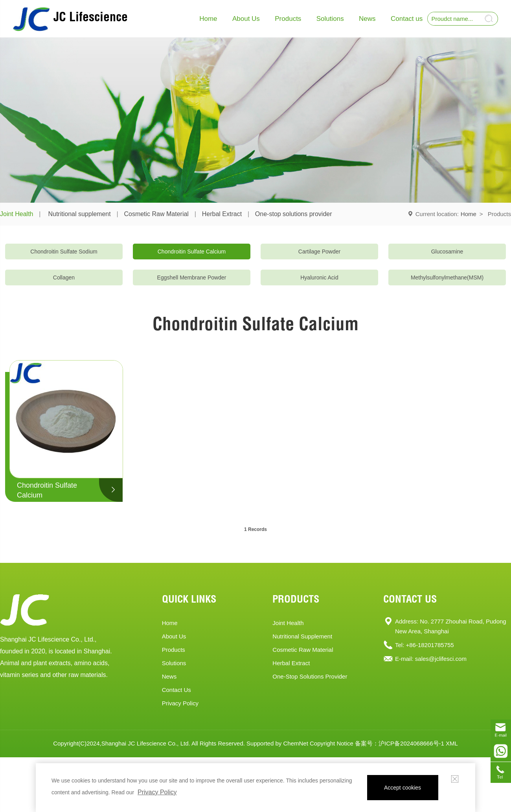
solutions (174, 663)
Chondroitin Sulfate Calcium (192, 251)
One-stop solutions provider (293, 214)
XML (452, 743)
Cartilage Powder (319, 251)
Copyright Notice (331, 743)
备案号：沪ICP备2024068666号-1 (399, 743)
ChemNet (295, 743)
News (367, 18)
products (173, 649)
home (170, 623)
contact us (176, 689)
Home (208, 18)
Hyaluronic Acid (319, 277)
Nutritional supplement (79, 214)
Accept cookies (402, 787)
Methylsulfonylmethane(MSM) (447, 277)
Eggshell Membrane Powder (191, 277)
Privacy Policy (180, 703)
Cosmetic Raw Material (156, 214)
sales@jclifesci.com (441, 658)
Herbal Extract (222, 214)
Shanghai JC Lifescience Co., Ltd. (145, 743)
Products (288, 18)
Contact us (407, 18)
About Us (246, 18)
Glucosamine (447, 251)
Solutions (330, 18)
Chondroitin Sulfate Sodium (63, 251)
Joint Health (16, 214)
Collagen (64, 277)
